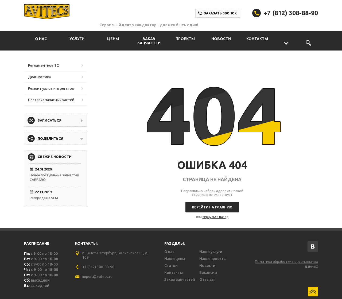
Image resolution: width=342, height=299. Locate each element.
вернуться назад (215, 217)
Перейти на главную (212, 207)
